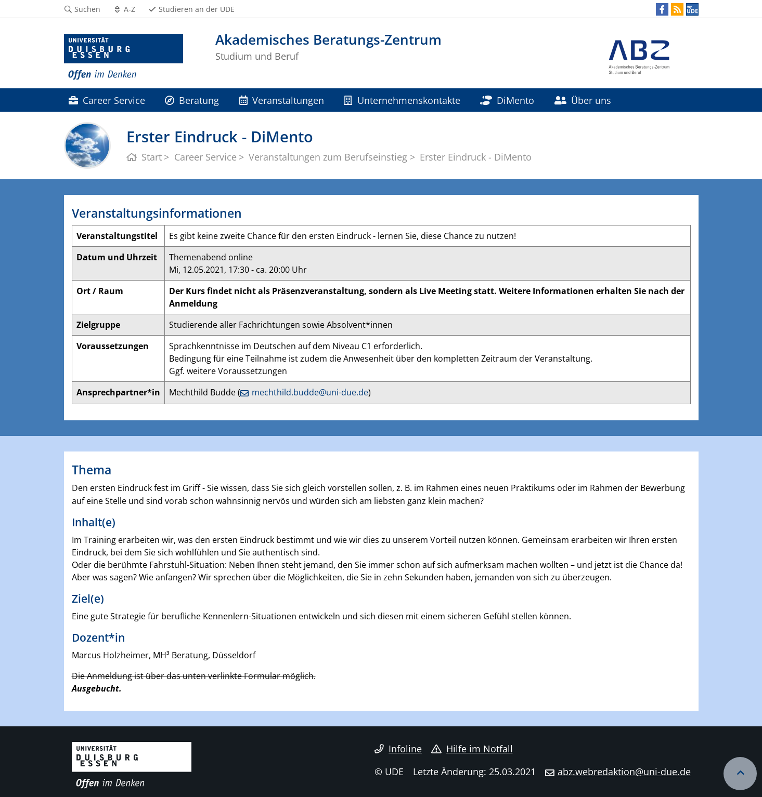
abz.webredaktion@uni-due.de (624, 771)
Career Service (107, 100)
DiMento (507, 100)
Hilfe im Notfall (472, 748)
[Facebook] (662, 9)
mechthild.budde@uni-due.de (310, 392)
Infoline (398, 748)
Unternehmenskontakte (402, 100)
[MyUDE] (692, 9)
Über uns (582, 100)
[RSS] (677, 9)
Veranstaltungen (281, 100)
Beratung (192, 100)
